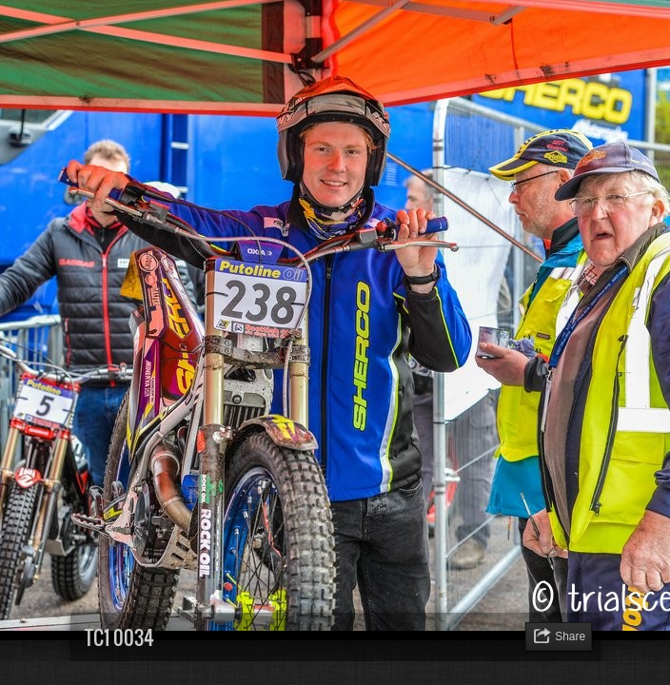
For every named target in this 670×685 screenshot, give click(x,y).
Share (570, 636)
